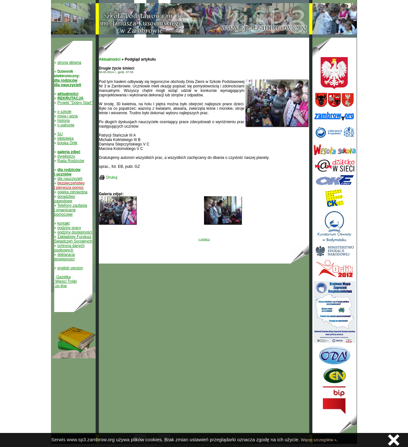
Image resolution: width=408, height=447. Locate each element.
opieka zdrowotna (72, 192)
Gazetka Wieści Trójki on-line (65, 281)
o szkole (64, 111)
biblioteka (65, 138)
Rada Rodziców (70, 161)
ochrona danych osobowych (69, 247)
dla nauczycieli (69, 178)
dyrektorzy (66, 156)
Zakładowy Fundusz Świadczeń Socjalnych (73, 239)
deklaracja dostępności (64, 256)
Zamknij (393, 440)
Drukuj (111, 177)
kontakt (63, 223)
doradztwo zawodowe (64, 198)
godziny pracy (69, 228)
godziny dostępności (74, 232)
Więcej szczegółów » (318, 440)
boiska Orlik (67, 143)
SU (60, 134)
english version (70, 268)
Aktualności (109, 59)
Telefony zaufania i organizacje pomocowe (70, 210)
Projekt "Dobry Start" (74, 103)
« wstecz (204, 239)
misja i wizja (67, 116)
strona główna (69, 62)
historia (63, 120)
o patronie (65, 125)
